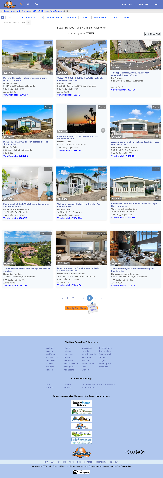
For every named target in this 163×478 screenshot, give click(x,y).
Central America (107, 384)
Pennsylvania (105, 348)
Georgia (50, 367)
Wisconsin (104, 367)
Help (79, 462)
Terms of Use (126, 466)
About (72, 462)
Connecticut (52, 357)
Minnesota (69, 370)
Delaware (50, 360)
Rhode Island (105, 351)
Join (155, 4)
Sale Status (70, 17)
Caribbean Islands (90, 384)
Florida (49, 363)
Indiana (67, 351)
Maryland (68, 360)
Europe (49, 387)
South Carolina (106, 354)
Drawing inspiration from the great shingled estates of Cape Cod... (78, 269)
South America (89, 387)
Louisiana (68, 354)
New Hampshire (89, 354)
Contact (88, 462)
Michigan (68, 367)
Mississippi (87, 348)
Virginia (102, 360)
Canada (67, 384)
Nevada (85, 351)
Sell (29, 4)
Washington (105, 363)
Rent (37, 4)
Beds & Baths (100, 17)
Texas (102, 357)
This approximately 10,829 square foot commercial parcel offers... (130, 74)
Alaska (49, 351)
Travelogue (114, 462)
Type (115, 17)
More (126, 17)
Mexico (67, 387)
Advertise (61, 462)
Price (85, 17)
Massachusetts (71, 363)
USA (34, 11)
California (43, 11)
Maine (67, 357)
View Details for (15, 95)
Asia (48, 384)
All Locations (7, 11)
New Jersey (87, 357)
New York (86, 360)
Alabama (50, 348)
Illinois (67, 348)
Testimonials (100, 462)
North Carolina (89, 363)
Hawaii (49, 370)
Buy (21, 4)
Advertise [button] (143, 4)
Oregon (85, 370)
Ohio (84, 367)
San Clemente (57, 11)
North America (23, 11)
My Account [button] (127, 4)
